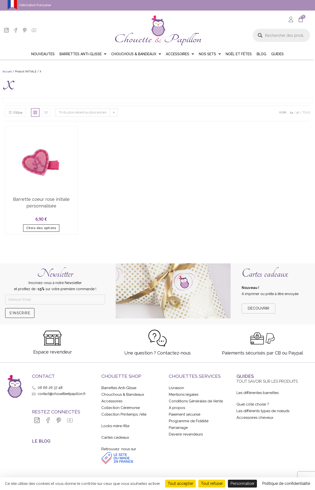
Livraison (176, 388)
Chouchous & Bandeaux (122, 394)
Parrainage (178, 427)
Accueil (7, 71)
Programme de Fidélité (188, 421)
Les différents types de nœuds (262, 411)
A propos (177, 408)
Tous (306, 112)
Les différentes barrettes (257, 393)
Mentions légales (183, 394)
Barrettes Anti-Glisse (118, 388)
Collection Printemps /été (123, 414)
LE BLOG (41, 441)
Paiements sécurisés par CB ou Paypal (262, 352)
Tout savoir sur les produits (267, 381)
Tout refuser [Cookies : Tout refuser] (212, 483)
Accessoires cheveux (254, 417)
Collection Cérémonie (120, 408)
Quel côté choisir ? (252, 404)
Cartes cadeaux (265, 273)
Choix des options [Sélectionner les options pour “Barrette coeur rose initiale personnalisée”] (41, 228)
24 (291, 112)
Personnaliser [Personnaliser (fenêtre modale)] (242, 483)
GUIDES (245, 376)
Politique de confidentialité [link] (286, 483)
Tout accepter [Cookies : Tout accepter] (180, 483)
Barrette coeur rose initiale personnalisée (41, 202)
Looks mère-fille (115, 426)
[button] (258, 308)
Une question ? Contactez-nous (157, 352)
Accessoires (111, 401)
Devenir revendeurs (186, 434)
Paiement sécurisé (184, 414)
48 (297, 112)
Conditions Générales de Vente (196, 401)
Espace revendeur (52, 351)
